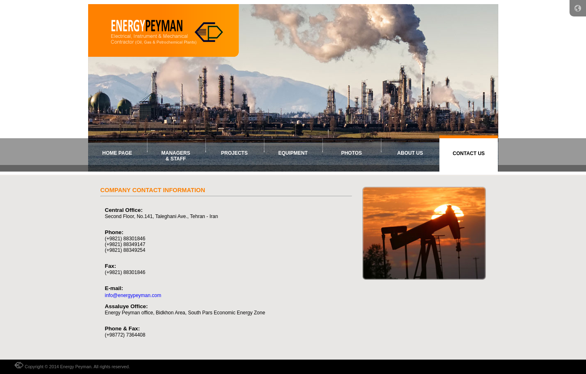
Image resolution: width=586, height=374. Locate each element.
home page (117, 153)
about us (410, 153)
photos (351, 153)
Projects (234, 153)
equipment (293, 153)
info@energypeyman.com (133, 295)
